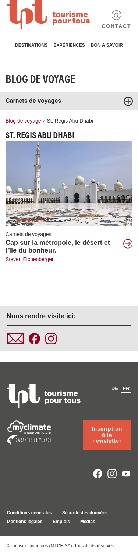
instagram (112, 473)
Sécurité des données (85, 512)
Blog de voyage (40, 79)
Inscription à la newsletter (107, 435)
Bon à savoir (107, 45)
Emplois (61, 521)
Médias (87, 521)
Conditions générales (29, 512)
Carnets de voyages (29, 234)
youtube (126, 473)
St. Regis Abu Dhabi (70, 121)
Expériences (69, 45)
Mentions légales (25, 521)
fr (126, 388)
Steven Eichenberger (30, 259)
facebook (97, 473)
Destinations (31, 45)
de (114, 388)
